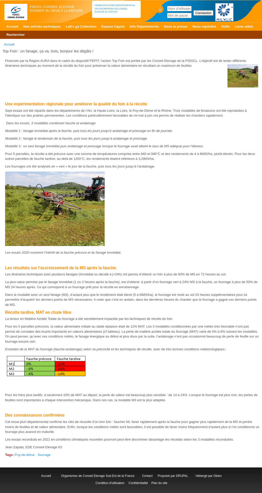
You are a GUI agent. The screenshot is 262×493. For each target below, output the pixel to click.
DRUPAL (182, 476)
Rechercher (15, 35)
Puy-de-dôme (25, 455)
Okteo (217, 476)
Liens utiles (244, 26)
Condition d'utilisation (110, 483)
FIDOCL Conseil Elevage (52, 7)
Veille (225, 26)
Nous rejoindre (204, 26)
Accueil (12, 26)
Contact (148, 476)
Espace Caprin (113, 26)
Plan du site (159, 483)
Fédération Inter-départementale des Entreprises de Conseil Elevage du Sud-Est (115, 8)
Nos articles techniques (42, 26)
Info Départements (144, 26)
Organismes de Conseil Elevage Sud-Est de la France (98, 476)
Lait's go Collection (81, 26)
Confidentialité (138, 483)
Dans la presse (176, 26)
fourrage (44, 455)
